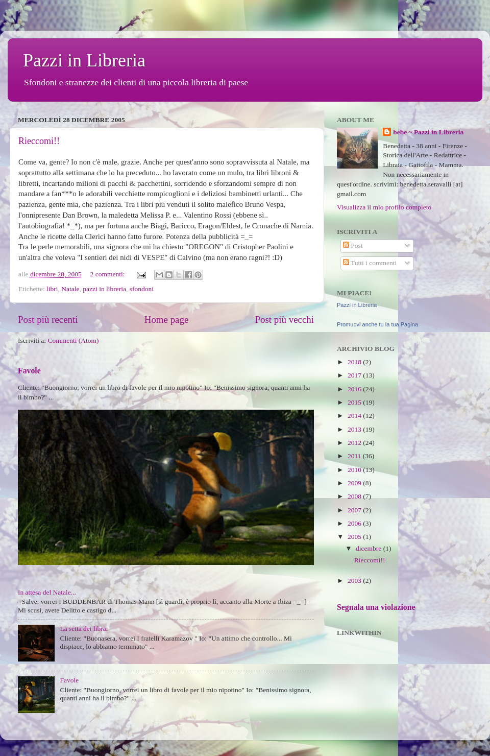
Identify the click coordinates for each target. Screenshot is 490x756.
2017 (355, 375)
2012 (355, 442)
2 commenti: (108, 274)
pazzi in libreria (104, 289)
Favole (29, 370)
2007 (355, 510)
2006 (355, 523)
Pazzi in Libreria (84, 60)
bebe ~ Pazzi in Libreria (428, 132)
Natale (70, 289)
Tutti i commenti (370, 263)
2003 (355, 580)
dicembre (369, 548)
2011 (355, 456)
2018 (355, 362)
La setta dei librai (84, 628)
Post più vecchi (284, 319)
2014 (355, 415)
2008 (355, 496)
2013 (355, 429)
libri (52, 289)
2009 (355, 483)
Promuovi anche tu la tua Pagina (377, 324)
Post (353, 245)
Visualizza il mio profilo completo (384, 207)
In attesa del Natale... (47, 592)
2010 (355, 470)
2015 (355, 402)
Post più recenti (48, 319)
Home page (166, 319)
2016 (355, 389)
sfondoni (142, 289)
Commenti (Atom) (73, 340)
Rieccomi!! (39, 141)
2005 (355, 536)
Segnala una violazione (376, 607)
